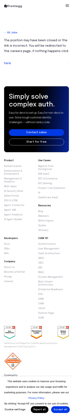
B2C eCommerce (48, 179)
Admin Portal (11, 196)
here (7, 63)
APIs (6, 253)
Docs (7, 244)
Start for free (36, 141)
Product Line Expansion (51, 188)
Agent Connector (14, 205)
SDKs (7, 249)
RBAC (41, 272)
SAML (41, 299)
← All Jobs (10, 32)
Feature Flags (46, 313)
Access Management (50, 277)
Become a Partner (14, 272)
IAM (40, 267)
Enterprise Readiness (50, 289)
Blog (40, 211)
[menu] (67, 5)
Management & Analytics (13, 180)
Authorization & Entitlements (13, 172)
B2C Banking (45, 183)
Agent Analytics (13, 215)
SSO (40, 294)
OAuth (41, 308)
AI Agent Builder (13, 219)
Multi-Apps (10, 186)
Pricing (8, 277)
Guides (42, 225)
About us (9, 267)
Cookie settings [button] (15, 409)
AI (39, 193)
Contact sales (36, 132)
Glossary (43, 230)
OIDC (41, 263)
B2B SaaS (43, 174)
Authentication (13, 166)
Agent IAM (10, 210)
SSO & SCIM (10, 200)
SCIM (41, 318)
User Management (49, 249)
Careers (8, 281)
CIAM (41, 303)
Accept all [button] (60, 409)
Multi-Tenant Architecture (45, 283)
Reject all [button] (39, 409)
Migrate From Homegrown (45, 167)
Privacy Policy (36, 397)
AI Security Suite (13, 191)
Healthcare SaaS (48, 197)
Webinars (43, 216)
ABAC (41, 258)
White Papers (46, 221)
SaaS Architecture (49, 253)
